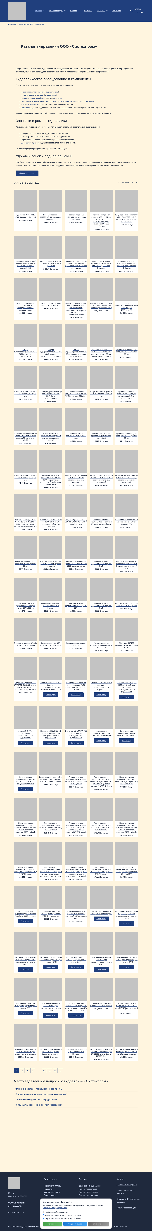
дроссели (89, 101)
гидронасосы (40, 92)
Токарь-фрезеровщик (124, 1210)
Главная (11, 24)
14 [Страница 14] (57, 1117)
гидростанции (54, 95)
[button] (43, 11)
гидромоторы (27, 92)
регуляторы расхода (75, 101)
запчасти (67, 107)
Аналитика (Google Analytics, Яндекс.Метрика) (62, 1215)
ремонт (37, 143)
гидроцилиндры (55, 92)
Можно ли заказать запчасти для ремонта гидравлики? (41, 1141)
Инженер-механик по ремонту (128, 1193)
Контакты (85, 11)
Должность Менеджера (125, 1186)
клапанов (61, 98)
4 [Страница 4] (33, 1117)
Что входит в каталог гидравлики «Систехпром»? (38, 1135)
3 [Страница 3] (28, 1117)
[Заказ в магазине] (127, 182)
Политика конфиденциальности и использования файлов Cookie (37, 1227)
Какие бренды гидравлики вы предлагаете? (36, 1146)
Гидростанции (50, 1195)
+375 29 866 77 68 (136, 11)
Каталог (39, 11)
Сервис (72, 11)
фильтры (25, 104)
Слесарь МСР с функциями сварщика (127, 1201)
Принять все (52, 1224)
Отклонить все (98, 1224)
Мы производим (56, 11)
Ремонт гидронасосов (88, 1192)
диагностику (26, 143)
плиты (97, 101)
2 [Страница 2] (22, 1117)
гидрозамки (26, 101)
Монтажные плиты (52, 1192)
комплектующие (28, 107)
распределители (28, 98)
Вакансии (98, 11)
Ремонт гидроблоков (88, 1189)
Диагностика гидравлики (89, 1186)
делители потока (40, 101)
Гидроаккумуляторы (52, 1186)
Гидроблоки (49, 1189)
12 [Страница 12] (45, 1117)
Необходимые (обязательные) (55, 1212)
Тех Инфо (112, 11)
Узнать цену (50, 716)
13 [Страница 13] (51, 1117)
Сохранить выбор (75, 1224)
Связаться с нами (27, 173)
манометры (35, 104)
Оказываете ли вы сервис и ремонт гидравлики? (38, 1151)
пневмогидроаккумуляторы (33, 95)
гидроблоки (42, 98)
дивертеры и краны (56, 101)
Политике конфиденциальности (55, 1208)
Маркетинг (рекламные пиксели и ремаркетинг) (62, 1219)
